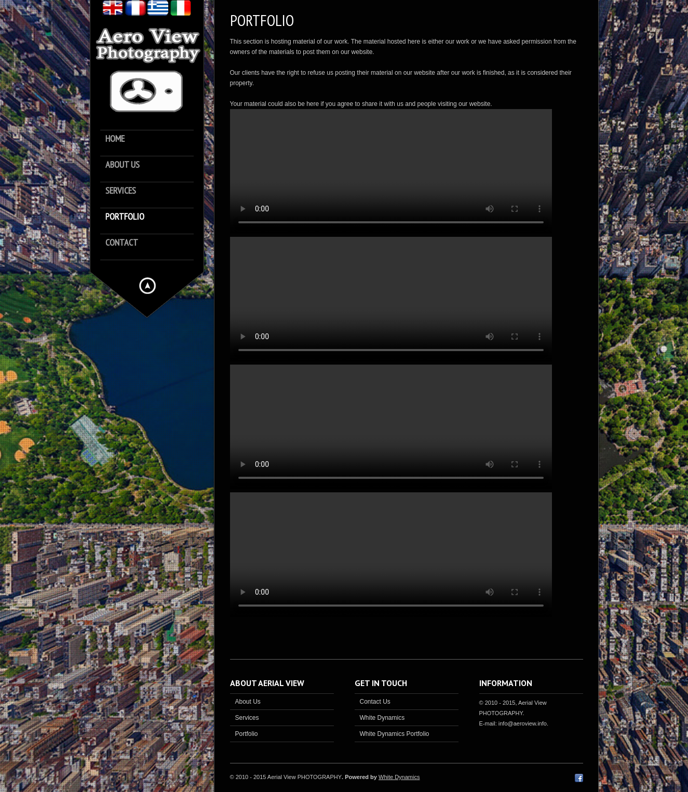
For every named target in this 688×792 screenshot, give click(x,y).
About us (122, 164)
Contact (121, 242)
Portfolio (124, 216)
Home (115, 138)
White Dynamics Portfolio (394, 733)
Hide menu (147, 285)
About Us (248, 701)
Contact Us (375, 701)
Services (120, 190)
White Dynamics (382, 717)
